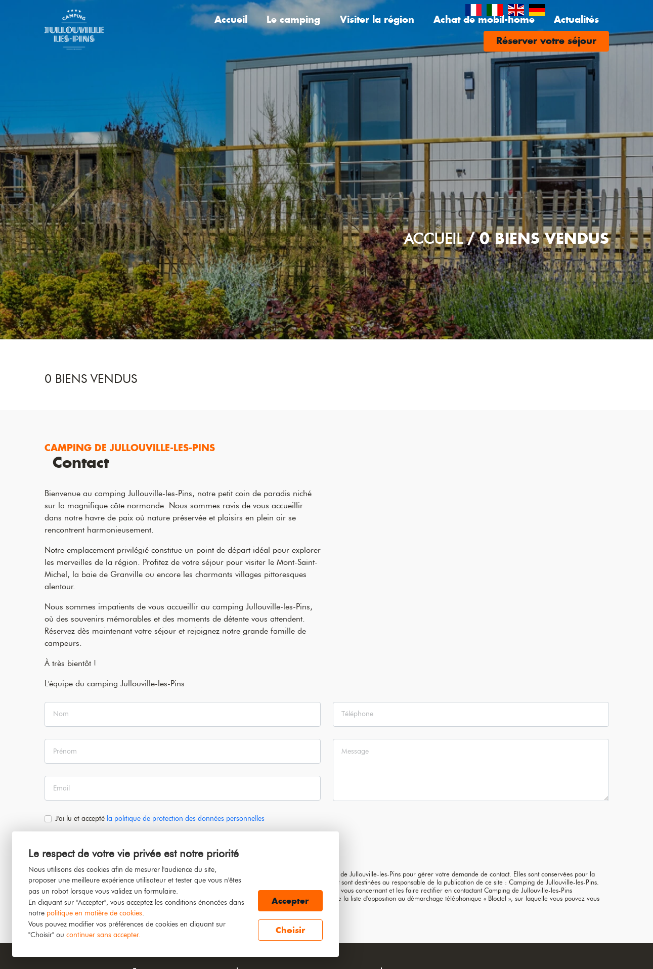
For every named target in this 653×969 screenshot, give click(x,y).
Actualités (576, 19)
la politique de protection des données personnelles (186, 818)
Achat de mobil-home (484, 19)
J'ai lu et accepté (160, 818)
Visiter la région (377, 19)
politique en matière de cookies (94, 912)
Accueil (230, 19)
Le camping (293, 19)
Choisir (290, 930)
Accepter (290, 900)
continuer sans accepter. (103, 934)
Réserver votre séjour (546, 41)
